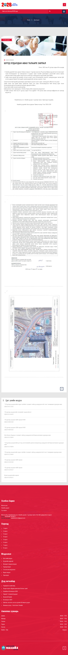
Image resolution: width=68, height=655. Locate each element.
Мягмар (3, 618)
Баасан (3, 627)
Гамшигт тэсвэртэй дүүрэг (10, 594)
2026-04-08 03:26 (8, 430)
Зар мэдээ (6, 575)
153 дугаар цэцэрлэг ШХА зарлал (13, 460)
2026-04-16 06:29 (8, 414)
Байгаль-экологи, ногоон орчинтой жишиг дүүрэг (16, 602)
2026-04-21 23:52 (8, 406)
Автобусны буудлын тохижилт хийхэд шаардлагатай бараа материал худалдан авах (27, 435)
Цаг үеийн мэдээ (7, 558)
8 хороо (5, 548)
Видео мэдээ (6, 572)
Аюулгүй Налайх (7, 597)
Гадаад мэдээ (7, 567)
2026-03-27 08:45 (8, 437)
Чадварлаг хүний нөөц (9, 586)
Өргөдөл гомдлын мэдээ (10, 564)
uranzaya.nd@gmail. (52, 90)
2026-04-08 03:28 (8, 422)
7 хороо (5, 545)
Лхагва (3, 621)
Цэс (64, 11)
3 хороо (5, 534)
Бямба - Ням (4, 630)
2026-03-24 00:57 (8, 477)
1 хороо (5, 528)
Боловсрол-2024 (7, 600)
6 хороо (5, 542)
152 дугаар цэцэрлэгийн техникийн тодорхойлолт (17, 412)
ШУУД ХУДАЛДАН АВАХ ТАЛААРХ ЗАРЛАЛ (25, 63)
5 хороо (5, 539)
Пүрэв (3, 624)
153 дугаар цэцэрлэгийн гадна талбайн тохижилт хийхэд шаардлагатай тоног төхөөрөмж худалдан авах (33, 452)
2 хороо (5, 531)
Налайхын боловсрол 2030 (10, 591)
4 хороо (5, 537)
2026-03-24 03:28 (8, 462)
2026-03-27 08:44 (8, 446)
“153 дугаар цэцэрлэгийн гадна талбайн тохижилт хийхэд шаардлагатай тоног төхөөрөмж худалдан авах (33, 404)
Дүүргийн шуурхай (8, 561)
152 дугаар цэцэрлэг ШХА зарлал (13, 467)
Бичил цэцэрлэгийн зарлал (11, 475)
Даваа (3, 616)
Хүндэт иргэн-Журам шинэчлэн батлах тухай (15, 588)
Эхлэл (28, 20)
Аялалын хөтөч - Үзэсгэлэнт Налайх (13, 605)
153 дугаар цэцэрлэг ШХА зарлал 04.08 (14, 420)
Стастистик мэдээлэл (9, 569)
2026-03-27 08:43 (8, 454)
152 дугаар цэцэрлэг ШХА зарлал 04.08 (14, 427)
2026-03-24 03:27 (8, 470)
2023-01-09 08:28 (9, 60)
